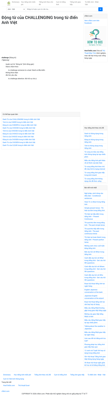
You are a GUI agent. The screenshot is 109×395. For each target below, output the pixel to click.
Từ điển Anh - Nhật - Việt (92, 3)
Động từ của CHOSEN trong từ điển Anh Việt (19, 139)
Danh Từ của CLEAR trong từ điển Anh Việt (18, 145)
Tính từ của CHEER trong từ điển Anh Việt (18, 122)
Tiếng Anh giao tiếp (75, 3)
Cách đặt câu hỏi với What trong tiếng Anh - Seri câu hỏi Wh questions (94, 260)
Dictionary (15, 2)
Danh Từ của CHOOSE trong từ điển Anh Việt (19, 128)
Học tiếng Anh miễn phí (28, 3)
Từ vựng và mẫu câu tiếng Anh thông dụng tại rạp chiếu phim (94, 154)
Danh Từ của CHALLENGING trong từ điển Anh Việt (21, 119)
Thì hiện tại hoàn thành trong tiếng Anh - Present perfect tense (94, 239)
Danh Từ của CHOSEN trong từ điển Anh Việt (19, 142)
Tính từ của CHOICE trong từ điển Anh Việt (18, 137)
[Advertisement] (41, 42)
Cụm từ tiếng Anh (61, 3)
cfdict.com (5, 391)
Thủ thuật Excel (23, 385)
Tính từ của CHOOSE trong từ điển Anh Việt (18, 131)
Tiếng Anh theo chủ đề (46, 3)
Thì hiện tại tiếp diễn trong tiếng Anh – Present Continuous (93, 216)
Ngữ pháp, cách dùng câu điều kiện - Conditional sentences (93, 195)
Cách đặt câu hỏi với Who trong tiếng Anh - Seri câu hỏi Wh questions (94, 277)
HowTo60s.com (9, 385)
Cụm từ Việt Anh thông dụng (13, 379)
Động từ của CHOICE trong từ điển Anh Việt (18, 134)
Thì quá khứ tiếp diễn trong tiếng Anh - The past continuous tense (94, 231)
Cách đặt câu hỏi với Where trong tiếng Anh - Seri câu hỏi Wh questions (94, 269)
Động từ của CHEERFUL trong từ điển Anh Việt (19, 125)
